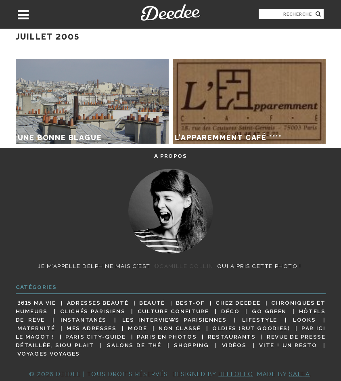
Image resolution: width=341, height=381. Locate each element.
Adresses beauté (98, 302)
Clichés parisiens (93, 311)
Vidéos (234, 345)
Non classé (180, 328)
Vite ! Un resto (288, 345)
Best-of (190, 302)
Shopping (191, 345)
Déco (230, 311)
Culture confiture (173, 311)
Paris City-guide (95, 336)
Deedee (170, 12)
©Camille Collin (183, 266)
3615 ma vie (36, 302)
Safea (299, 374)
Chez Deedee (237, 302)
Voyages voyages (48, 354)
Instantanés (84, 319)
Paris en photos (167, 336)
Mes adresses (92, 328)
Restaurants (232, 336)
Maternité (36, 328)
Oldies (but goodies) (251, 328)
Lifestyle (259, 319)
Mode (137, 328)
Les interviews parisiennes (174, 319)
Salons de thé (134, 345)
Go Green (269, 311)
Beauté (152, 302)
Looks (304, 319)
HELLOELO (235, 374)
